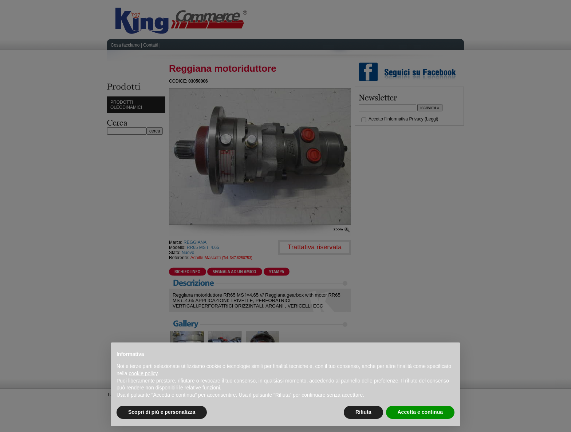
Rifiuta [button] (363, 412)
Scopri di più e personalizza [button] (161, 412)
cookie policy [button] (143, 373)
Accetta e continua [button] (420, 412)
